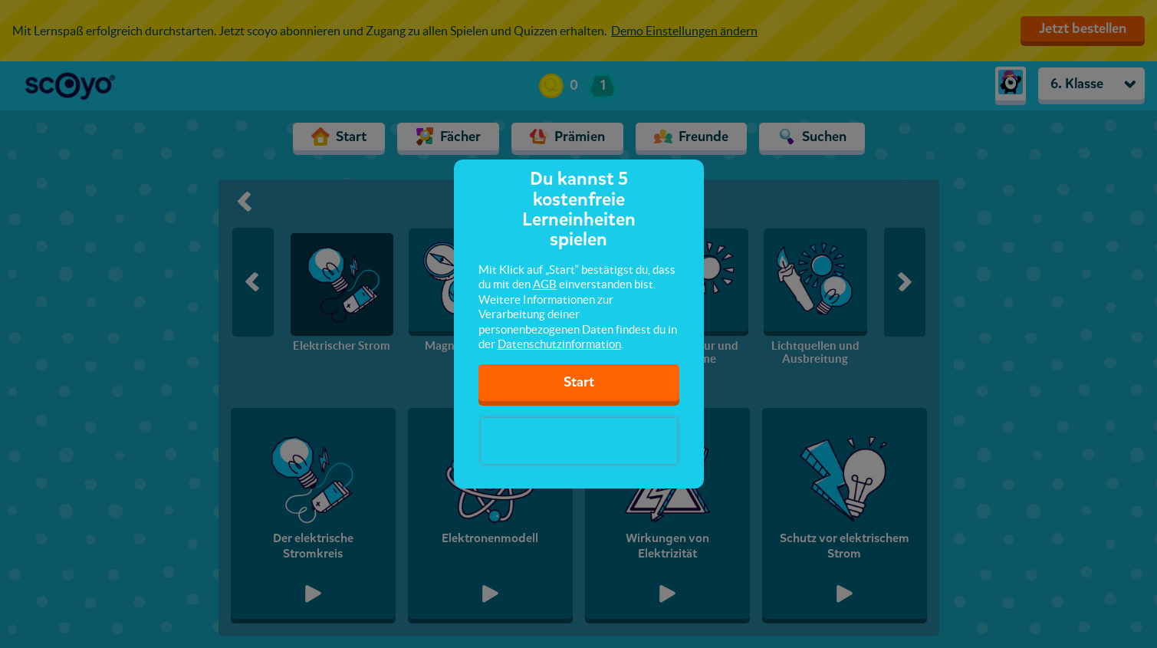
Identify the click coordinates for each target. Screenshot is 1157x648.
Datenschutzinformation (559, 343)
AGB (545, 284)
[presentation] (579, 441)
